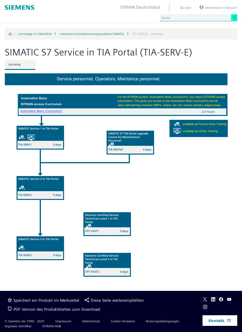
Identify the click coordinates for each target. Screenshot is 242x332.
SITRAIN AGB (51, 326)
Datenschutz (91, 321)
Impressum (63, 321)
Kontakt (219, 320)
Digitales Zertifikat (18, 326)
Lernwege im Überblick (35, 34)
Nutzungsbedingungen (162, 321)
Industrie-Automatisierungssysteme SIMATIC (92, 34)
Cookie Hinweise (123, 321)
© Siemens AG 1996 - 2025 (24, 321)
